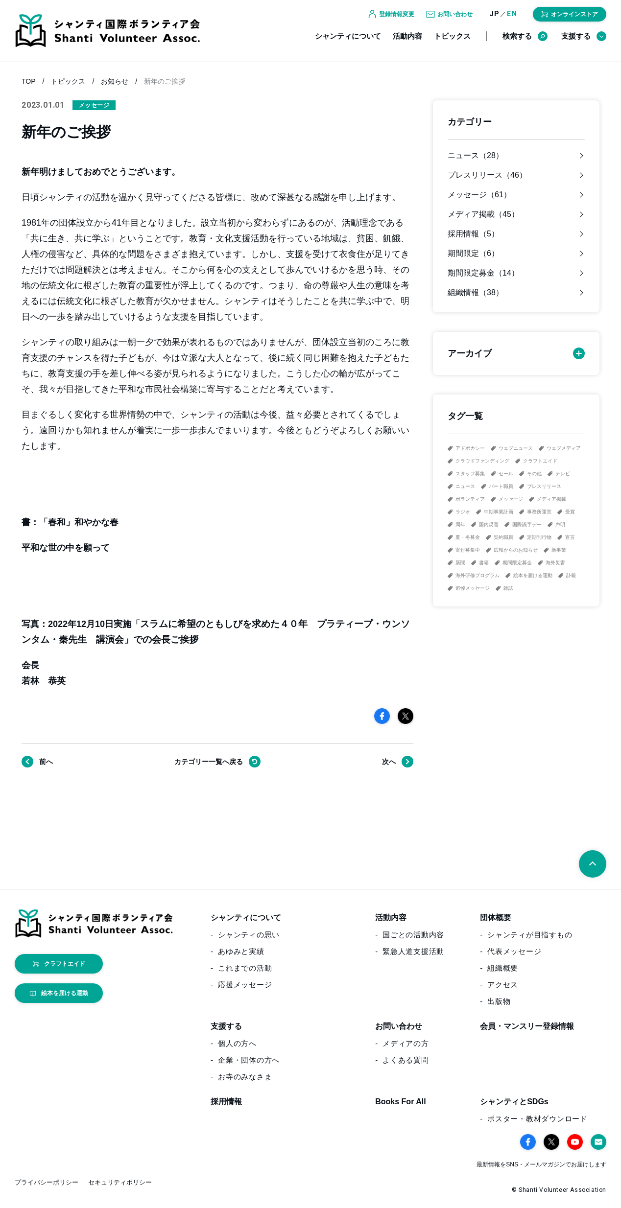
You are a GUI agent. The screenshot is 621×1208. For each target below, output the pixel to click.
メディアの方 (405, 1043)
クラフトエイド (540, 461)
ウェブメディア (564, 448)
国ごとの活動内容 (413, 934)
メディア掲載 (551, 499)
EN (512, 21)
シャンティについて (348, 43)
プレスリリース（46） (487, 175)
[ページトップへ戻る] (592, 864)
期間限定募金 (517, 562)
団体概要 (495, 917)
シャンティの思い (249, 934)
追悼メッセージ (472, 588)
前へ (46, 762)
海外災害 (555, 562)
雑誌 (508, 588)
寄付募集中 (467, 550)
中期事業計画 (498, 511)
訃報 (571, 575)
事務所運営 (539, 511)
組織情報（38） (475, 293)
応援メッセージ (245, 984)
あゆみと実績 (241, 951)
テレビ (562, 473)
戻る (208, 762)
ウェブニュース (516, 448)
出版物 (498, 1001)
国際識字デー (527, 524)
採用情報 (226, 1101)
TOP (29, 81)
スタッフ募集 (470, 473)
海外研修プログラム (477, 575)
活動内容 (407, 43)
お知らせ (114, 81)
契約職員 (503, 537)
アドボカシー (470, 448)
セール (506, 473)
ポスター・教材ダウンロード (537, 1119)
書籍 (484, 562)
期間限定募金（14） (483, 273)
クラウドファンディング (482, 461)
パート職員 (501, 486)
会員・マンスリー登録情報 (527, 1026)
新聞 (460, 562)
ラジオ (462, 511)
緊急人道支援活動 (413, 951)
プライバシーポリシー (46, 1182)
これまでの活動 (245, 968)
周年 (460, 524)
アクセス (502, 984)
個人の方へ (237, 1043)
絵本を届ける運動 (532, 575)
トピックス (452, 43)
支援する (583, 43)
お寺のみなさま (245, 1076)
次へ (389, 762)
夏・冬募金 (467, 537)
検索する (525, 43)
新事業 (558, 550)
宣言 (570, 537)
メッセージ (511, 499)
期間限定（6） (473, 253)
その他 (534, 473)
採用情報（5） (473, 234)
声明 (560, 524)
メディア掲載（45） (483, 214)
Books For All (400, 1101)
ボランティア (470, 499)
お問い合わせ (398, 1026)
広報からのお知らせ (516, 550)
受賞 (570, 511)
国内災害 (489, 524)
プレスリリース (544, 486)
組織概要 (502, 968)
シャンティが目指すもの (529, 934)
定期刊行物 (539, 537)
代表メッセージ (514, 951)
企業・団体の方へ (249, 1060)
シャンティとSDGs (514, 1101)
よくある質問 (405, 1060)
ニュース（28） (475, 156)
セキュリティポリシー (120, 1182)
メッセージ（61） (479, 195)
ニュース (465, 486)
